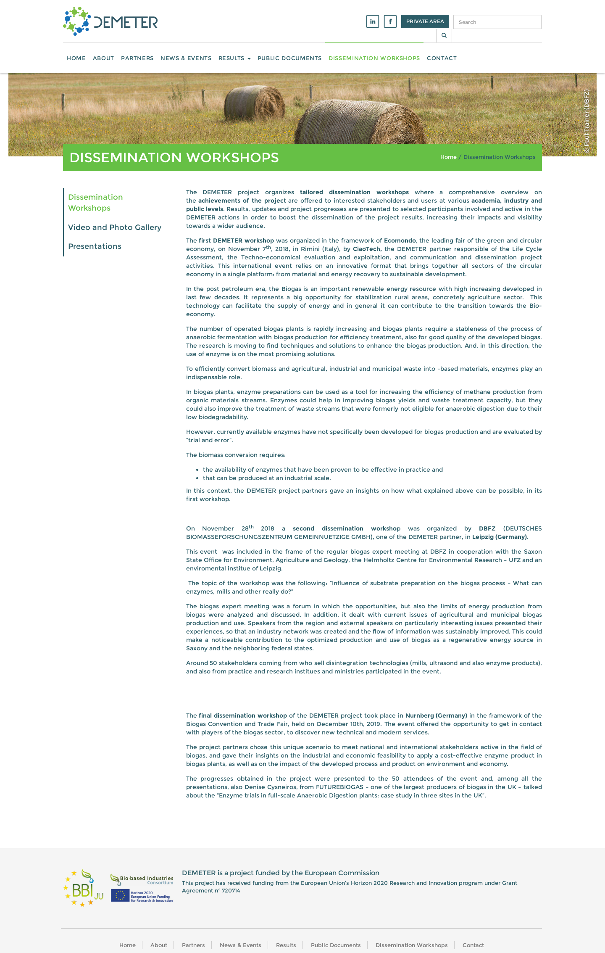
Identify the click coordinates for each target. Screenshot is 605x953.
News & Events (185, 58)
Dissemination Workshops (374, 58)
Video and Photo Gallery (114, 227)
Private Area (425, 21)
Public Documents (290, 58)
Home (76, 58)
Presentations (94, 246)
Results (234, 58)
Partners (137, 58)
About (103, 58)
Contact (442, 58)
